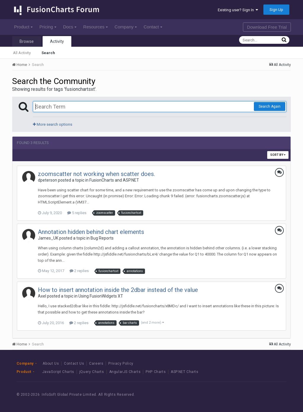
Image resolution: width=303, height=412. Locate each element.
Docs (69, 26)
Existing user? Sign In (238, 10)
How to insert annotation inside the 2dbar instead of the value (118, 289)
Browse (27, 41)
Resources (95, 26)
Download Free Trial (267, 27)
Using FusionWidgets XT (100, 296)
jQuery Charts (91, 372)
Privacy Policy (120, 363)
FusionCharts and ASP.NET (114, 180)
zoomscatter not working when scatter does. (96, 173)
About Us (51, 363)
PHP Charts (156, 372)
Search (48, 53)
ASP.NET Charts (184, 372)
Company (126, 26)
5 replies (76, 213)
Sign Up (276, 9)
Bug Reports (102, 238)
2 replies (79, 271)
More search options (52, 124)
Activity (57, 41)
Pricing (47, 26)
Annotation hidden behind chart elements (91, 231)
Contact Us (74, 363)
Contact (153, 26)
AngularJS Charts (125, 372)
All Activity (22, 53)
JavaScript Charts (58, 372)
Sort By (278, 154)
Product (23, 26)
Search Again (270, 106)
